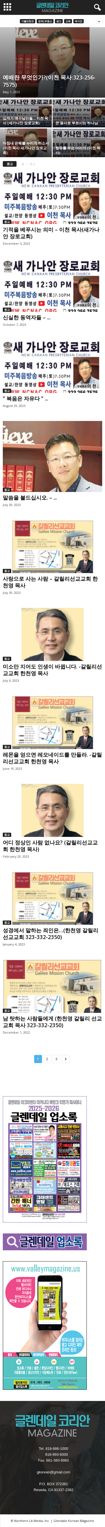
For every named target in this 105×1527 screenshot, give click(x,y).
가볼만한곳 (27, 21)
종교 (7, 222)
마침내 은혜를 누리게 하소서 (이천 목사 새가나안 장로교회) (26, 148)
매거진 (78, 21)
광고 (58, 21)
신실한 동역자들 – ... (26, 317)
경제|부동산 (45, 21)
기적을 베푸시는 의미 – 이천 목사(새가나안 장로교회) (51, 233)
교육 (68, 21)
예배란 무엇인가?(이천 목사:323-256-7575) (49, 81)
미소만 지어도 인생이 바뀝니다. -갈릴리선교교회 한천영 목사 (52, 670)
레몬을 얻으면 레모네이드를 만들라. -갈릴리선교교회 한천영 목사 (52, 758)
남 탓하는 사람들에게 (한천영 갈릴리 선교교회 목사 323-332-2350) (52, 1022)
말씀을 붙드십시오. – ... (30, 497)
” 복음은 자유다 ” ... (25, 398)
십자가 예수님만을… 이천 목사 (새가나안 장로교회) (25, 120)
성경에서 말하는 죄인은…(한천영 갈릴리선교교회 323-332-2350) (50, 934)
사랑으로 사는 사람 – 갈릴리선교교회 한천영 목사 (50, 582)
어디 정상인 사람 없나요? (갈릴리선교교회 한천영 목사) (50, 846)
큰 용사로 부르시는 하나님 (76, 122)
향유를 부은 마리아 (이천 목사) (77, 150)
